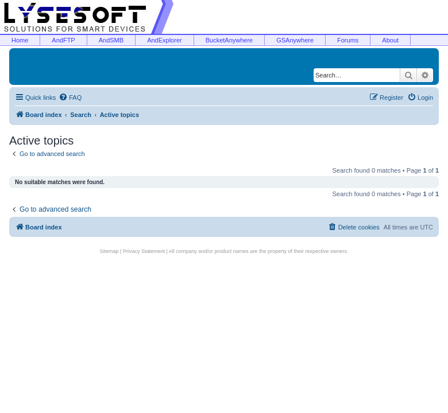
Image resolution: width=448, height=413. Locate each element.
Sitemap (109, 251)
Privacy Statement (144, 251)
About (390, 40)
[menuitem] (70, 97)
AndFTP (63, 40)
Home (19, 40)
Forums (347, 40)
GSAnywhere (295, 40)
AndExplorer (164, 40)
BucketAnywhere (229, 40)
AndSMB (111, 40)
